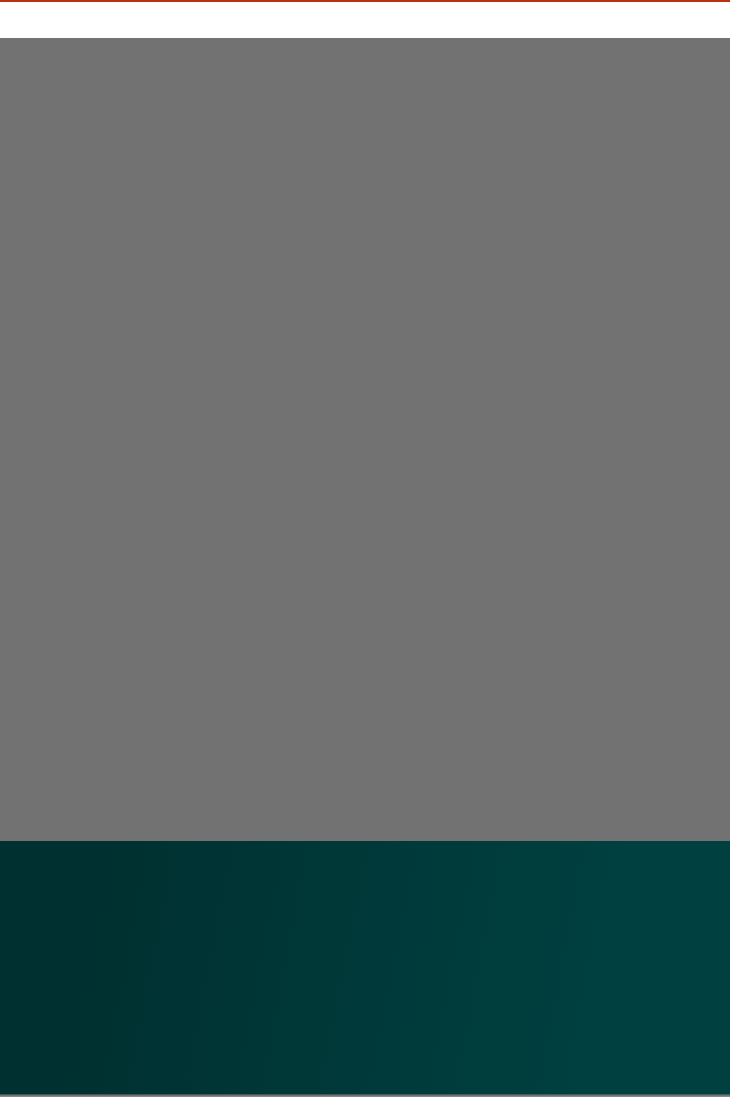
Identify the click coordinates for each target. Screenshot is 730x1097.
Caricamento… (284, 443)
